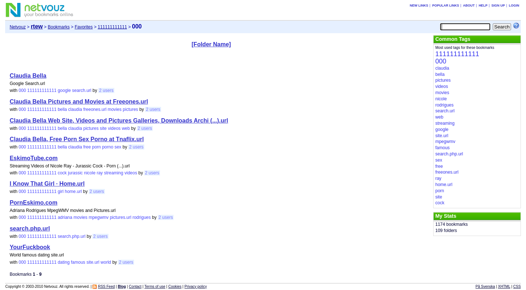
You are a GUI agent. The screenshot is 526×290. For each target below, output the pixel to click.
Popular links (445, 5)
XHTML (504, 287)
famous (78, 262)
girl (61, 191)
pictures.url (121, 217)
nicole (89, 172)
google (64, 90)
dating (64, 262)
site (103, 128)
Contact (135, 287)
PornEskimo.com (33, 203)
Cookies (175, 287)
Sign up (498, 5)
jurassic (75, 172)
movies (115, 109)
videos (114, 128)
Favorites (83, 27)
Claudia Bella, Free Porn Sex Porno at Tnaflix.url (76, 139)
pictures (130, 109)
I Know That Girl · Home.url (46, 184)
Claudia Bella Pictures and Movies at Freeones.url (78, 101)
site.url (93, 262)
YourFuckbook (29, 247)
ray (100, 172)
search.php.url (29, 228)
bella (62, 109)
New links (419, 5)
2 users (106, 90)
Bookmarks (59, 27)
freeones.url (94, 109)
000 (22, 90)
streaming (113, 172)
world (105, 262)
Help (483, 5)
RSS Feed (106, 287)
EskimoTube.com (33, 158)
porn (96, 147)
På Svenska (485, 287)
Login (514, 5)
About (469, 5)
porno (107, 147)
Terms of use (154, 287)
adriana (65, 217)
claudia (75, 109)
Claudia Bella (27, 76)
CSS (517, 287)
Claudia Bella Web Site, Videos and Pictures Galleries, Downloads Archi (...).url (118, 120)
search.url (81, 90)
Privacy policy (195, 287)
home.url (73, 191)
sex (117, 147)
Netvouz (17, 27)
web (126, 128)
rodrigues (142, 217)
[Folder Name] (211, 44)
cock (62, 172)
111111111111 (112, 27)
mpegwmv (99, 217)
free (87, 147)
